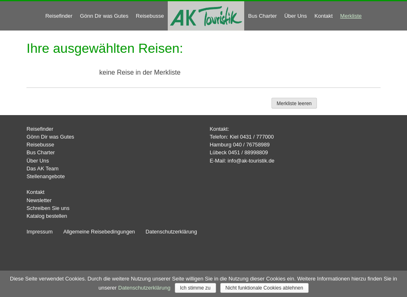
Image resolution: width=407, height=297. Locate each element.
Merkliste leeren (294, 103)
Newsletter (38, 200)
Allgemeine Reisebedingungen (99, 232)
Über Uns (295, 16)
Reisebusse (150, 16)
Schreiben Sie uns (47, 208)
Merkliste (351, 16)
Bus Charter (262, 16)
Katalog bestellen (46, 216)
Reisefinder (59, 16)
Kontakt (323, 16)
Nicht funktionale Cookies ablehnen (264, 288)
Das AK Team (42, 168)
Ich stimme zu (195, 288)
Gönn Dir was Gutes (104, 16)
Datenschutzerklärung (171, 232)
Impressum (39, 232)
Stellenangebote (45, 176)
